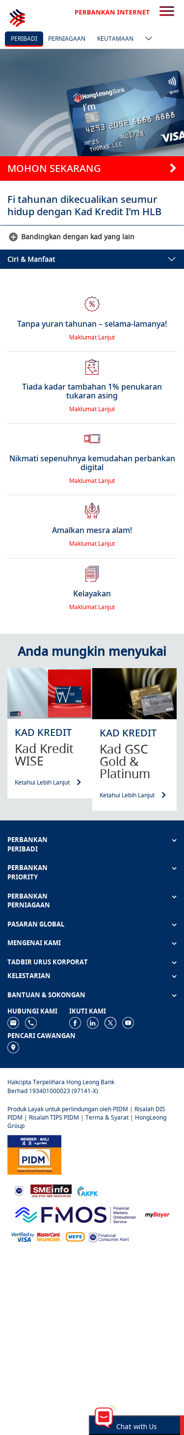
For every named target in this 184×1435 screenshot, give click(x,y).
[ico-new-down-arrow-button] (146, 39)
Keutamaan (115, 38)
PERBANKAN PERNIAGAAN (28, 901)
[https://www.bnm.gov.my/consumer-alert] (109, 1236)
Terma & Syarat (107, 1117)
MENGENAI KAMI (34, 942)
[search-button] (167, 11)
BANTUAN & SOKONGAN (46, 994)
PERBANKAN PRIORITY (27, 872)
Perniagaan (66, 38)
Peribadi (24, 38)
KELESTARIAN (29, 975)
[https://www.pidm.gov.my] (34, 1153)
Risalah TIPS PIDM (54, 1117)
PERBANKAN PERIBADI (27, 844)
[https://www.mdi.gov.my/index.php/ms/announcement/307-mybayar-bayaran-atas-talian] (157, 1214)
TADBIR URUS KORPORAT (47, 961)
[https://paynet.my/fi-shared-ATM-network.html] (75, 1236)
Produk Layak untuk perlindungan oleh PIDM (67, 1109)
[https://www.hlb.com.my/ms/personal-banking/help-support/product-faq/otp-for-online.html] (36, 1236)
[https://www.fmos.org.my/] (75, 1213)
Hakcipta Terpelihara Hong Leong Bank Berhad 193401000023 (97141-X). (60, 1086)
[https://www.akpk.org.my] (87, 1190)
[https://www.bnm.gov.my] (18, 1190)
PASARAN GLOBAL (35, 924)
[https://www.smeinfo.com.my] (51, 1190)
